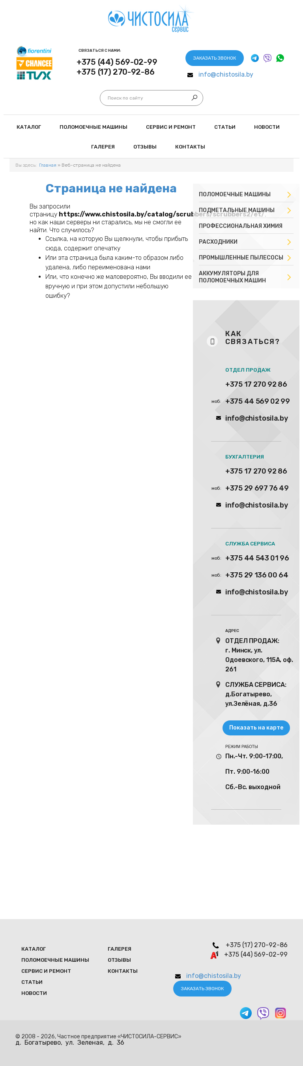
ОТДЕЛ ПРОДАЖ (248, 370)
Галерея (103, 147)
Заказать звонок (214, 58)
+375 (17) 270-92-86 (115, 72)
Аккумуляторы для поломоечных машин (232, 277)
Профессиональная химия (240, 226)
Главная (47, 165)
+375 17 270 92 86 (256, 384)
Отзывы (145, 147)
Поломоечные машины (235, 194)
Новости (267, 127)
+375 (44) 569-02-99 (117, 62)
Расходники (218, 242)
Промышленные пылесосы (241, 257)
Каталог (29, 127)
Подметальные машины (237, 210)
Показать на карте (256, 727)
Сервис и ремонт (171, 127)
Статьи (225, 127)
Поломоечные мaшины (93, 127)
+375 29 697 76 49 (257, 488)
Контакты (190, 147)
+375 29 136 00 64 (256, 575)
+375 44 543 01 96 (257, 558)
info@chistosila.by (225, 74)
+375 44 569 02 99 (257, 401)
